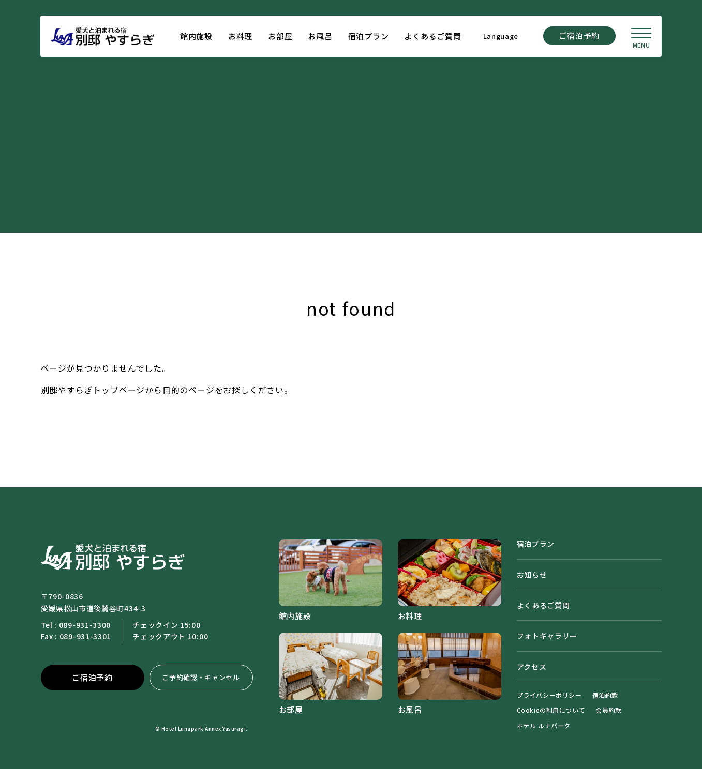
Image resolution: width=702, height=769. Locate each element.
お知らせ (532, 575)
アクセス (532, 667)
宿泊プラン (367, 36)
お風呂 (319, 36)
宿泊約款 (605, 694)
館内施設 (196, 36)
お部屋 (279, 36)
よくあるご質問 (432, 36)
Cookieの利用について (551, 709)
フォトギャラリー (547, 635)
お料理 (240, 36)
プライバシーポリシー (549, 694)
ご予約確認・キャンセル (201, 677)
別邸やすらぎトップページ (93, 389)
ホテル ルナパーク (544, 725)
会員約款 (608, 709)
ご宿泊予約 (578, 35)
